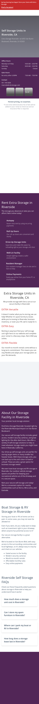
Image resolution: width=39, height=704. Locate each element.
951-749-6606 (6, 83)
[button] (19, 600)
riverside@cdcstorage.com (11, 85)
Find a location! (7, 7)
